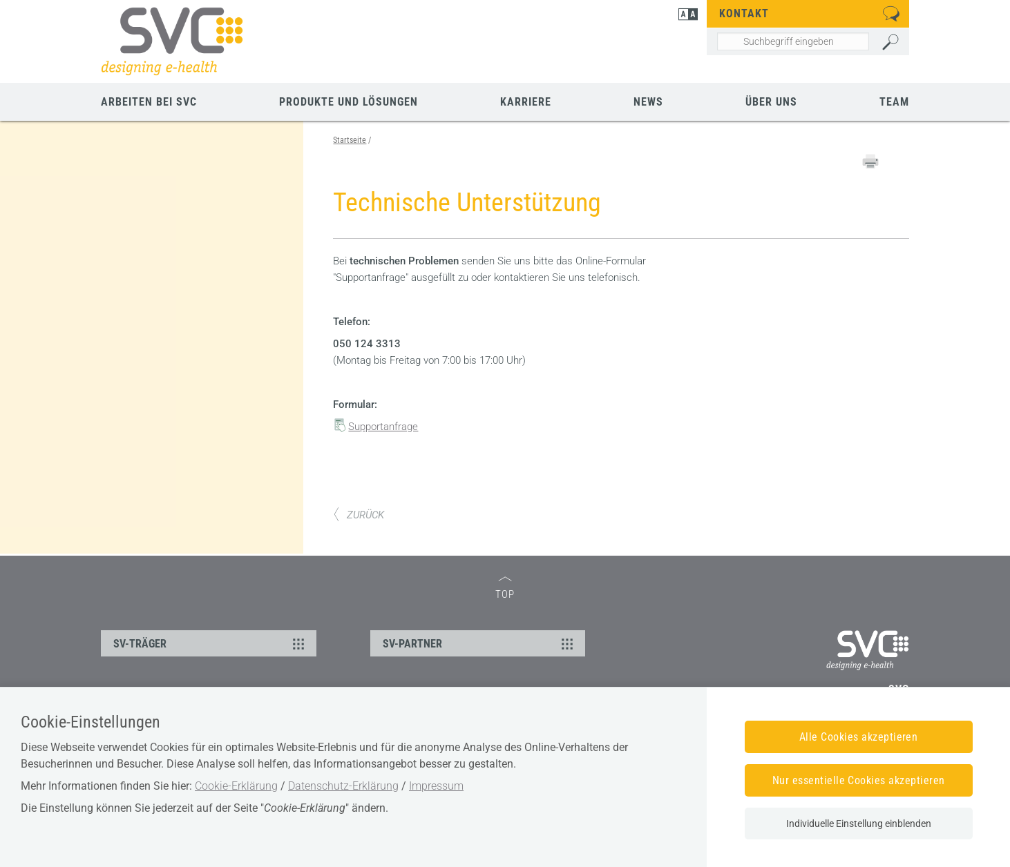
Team (894, 101)
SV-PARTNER (480, 643)
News (648, 101)
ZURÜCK (358, 515)
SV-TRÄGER (210, 643)
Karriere (525, 101)
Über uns (771, 101)
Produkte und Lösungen (348, 101)
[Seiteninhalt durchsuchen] (792, 41)
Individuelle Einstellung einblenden (858, 823)
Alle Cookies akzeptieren (858, 736)
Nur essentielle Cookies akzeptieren (858, 780)
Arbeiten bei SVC (149, 101)
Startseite (349, 140)
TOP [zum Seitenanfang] (505, 588)
